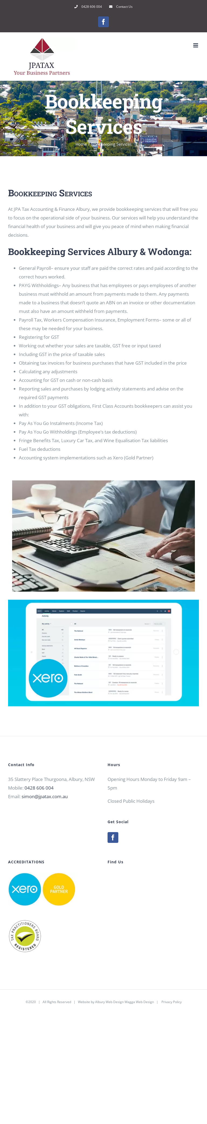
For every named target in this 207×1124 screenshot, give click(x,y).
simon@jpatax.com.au (45, 796)
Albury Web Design (109, 1002)
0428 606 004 (39, 788)
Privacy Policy (171, 1002)
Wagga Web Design (139, 1002)
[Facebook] (113, 837)
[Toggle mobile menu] (196, 45)
